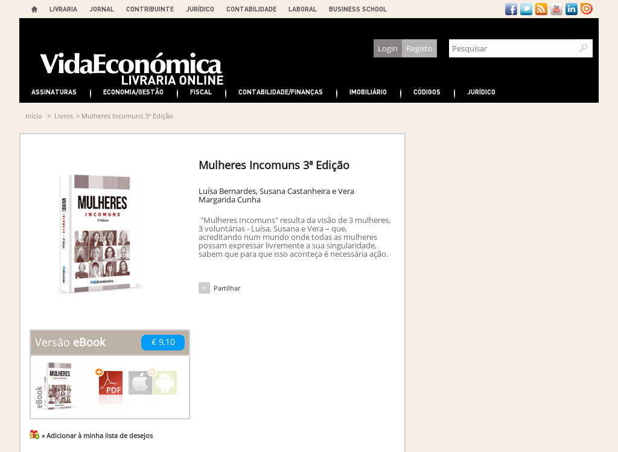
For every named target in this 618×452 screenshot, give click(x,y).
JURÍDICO (200, 9)
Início (33, 115)
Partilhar (227, 287)
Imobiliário (368, 91)
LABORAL (302, 9)
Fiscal (201, 91)
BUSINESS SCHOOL (358, 9)
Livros (63, 115)
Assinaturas (54, 91)
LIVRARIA (63, 9)
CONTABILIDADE (251, 9)
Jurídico (481, 91)
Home (34, 9)
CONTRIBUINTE (150, 9)
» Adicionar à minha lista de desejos (97, 435)
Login (388, 48)
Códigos (427, 91)
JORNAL (101, 9)
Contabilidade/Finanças (280, 91)
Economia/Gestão (133, 91)
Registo (419, 48)
